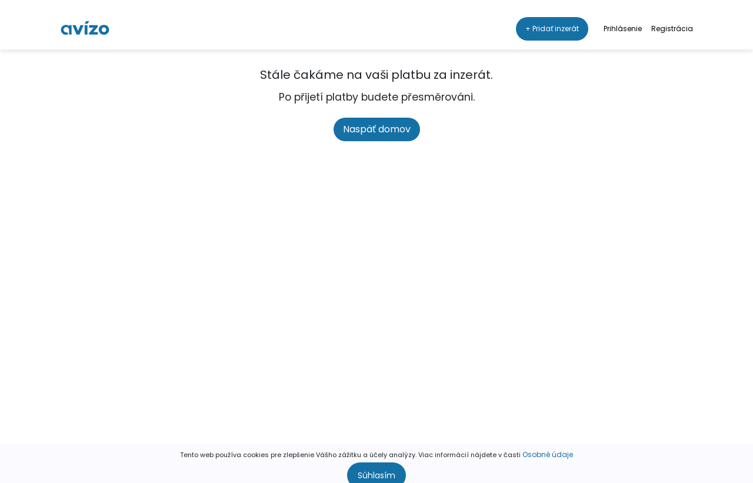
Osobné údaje (547, 446)
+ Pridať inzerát (552, 20)
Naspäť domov (377, 129)
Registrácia (672, 20)
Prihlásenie (623, 20)
